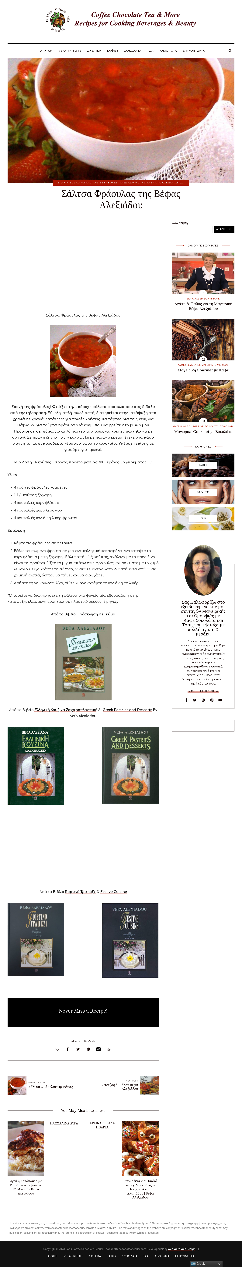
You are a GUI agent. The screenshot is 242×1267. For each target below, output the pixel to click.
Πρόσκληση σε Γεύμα (33, 431)
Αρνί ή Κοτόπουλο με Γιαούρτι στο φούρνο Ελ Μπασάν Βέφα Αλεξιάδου (26, 1187)
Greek (198, 1264)
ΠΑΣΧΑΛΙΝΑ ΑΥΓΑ (64, 1123)
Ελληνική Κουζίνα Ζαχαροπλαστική (65, 710)
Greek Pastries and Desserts (127, 710)
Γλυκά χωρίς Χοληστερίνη (183, 183)
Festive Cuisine (113, 892)
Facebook (186, 700)
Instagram (203, 700)
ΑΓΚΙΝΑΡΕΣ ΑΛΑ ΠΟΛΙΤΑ (102, 1125)
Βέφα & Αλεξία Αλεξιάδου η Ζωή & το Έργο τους (132, 183)
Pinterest (212, 700)
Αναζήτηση (180, 223)
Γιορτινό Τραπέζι (80, 892)
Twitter (195, 700)
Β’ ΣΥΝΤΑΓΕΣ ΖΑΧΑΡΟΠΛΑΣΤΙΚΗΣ (78, 183)
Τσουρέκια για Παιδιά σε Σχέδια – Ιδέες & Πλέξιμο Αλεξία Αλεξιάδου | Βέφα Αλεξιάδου (140, 1189)
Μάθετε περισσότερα (203, 691)
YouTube (220, 700)
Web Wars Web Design (181, 1249)
